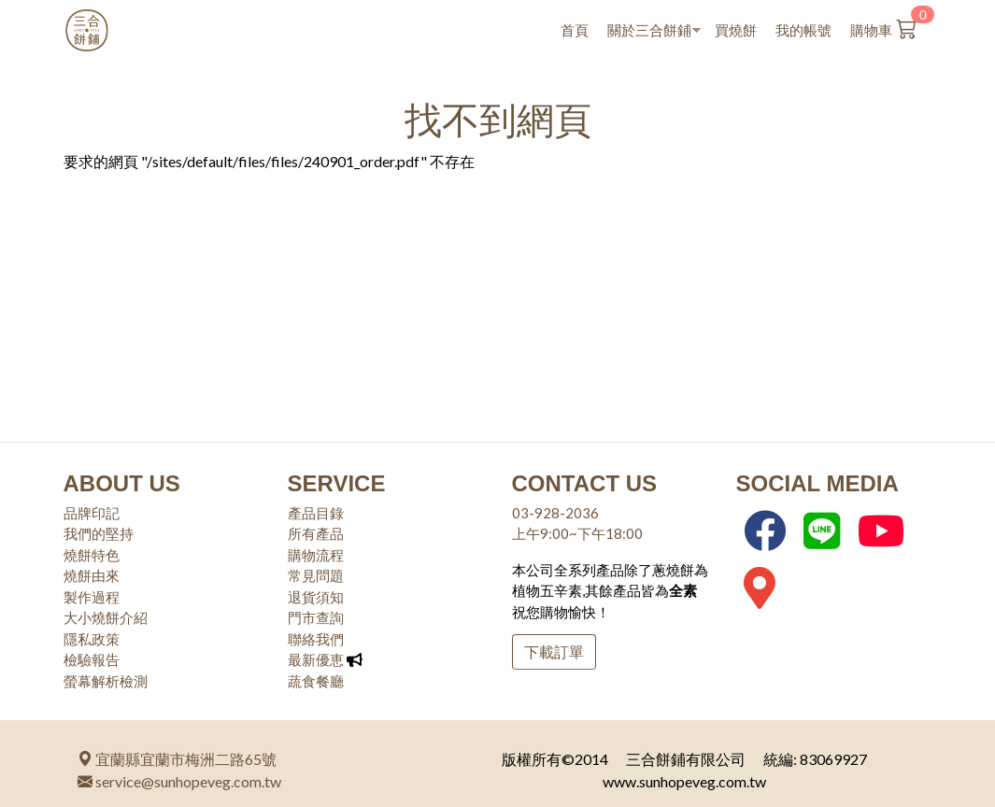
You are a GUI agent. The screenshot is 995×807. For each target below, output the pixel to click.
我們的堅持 (99, 533)
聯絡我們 (316, 638)
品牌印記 (92, 512)
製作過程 (92, 596)
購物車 (893, 26)
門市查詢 (316, 617)
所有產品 (316, 533)
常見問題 (316, 575)
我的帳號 (803, 30)
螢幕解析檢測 (106, 680)
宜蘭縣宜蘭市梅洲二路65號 (177, 759)
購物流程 (316, 554)
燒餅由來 (92, 575)
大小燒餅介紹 (106, 617)
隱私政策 (92, 638)
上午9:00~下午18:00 (577, 533)
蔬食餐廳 (316, 680)
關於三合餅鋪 (649, 31)
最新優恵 (316, 659)
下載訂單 (554, 651)
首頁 (575, 30)
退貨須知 (316, 596)
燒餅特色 (92, 554)
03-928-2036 (555, 512)
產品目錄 (316, 512)
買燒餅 (736, 30)
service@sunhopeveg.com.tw (179, 781)
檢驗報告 (92, 659)
